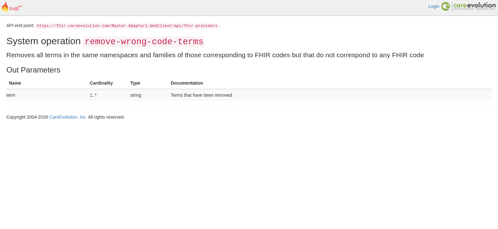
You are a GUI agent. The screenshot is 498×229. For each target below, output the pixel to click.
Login (433, 6)
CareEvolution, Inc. (68, 117)
